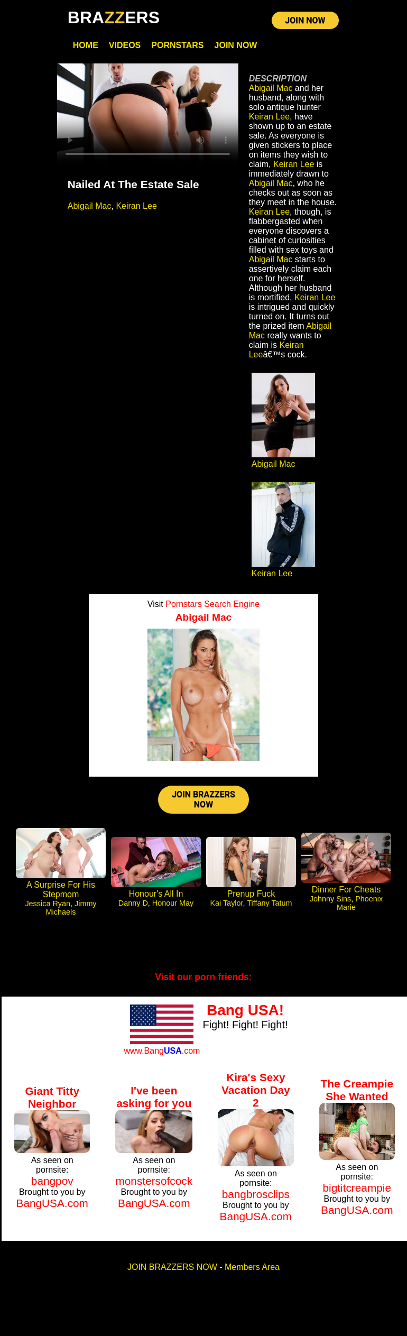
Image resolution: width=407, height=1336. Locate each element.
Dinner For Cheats (346, 891)
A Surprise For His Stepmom (60, 891)
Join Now (236, 46)
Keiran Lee (136, 206)
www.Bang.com (162, 1051)
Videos (125, 46)
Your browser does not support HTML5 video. (147, 116)
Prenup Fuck (251, 895)
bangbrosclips (256, 1196)
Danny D (133, 904)
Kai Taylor (226, 904)
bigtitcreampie (357, 1189)
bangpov (52, 1182)
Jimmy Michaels (71, 909)
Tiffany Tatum (269, 904)
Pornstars (177, 46)
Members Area (252, 1268)
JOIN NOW (305, 21)
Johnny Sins (330, 900)
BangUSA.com (52, 1204)
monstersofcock (153, 1182)
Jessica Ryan (47, 905)
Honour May (172, 904)
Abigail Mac (90, 206)
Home (85, 46)
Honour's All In (156, 895)
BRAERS (114, 17)
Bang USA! (245, 1011)
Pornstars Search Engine (212, 605)
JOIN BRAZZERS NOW (203, 800)
